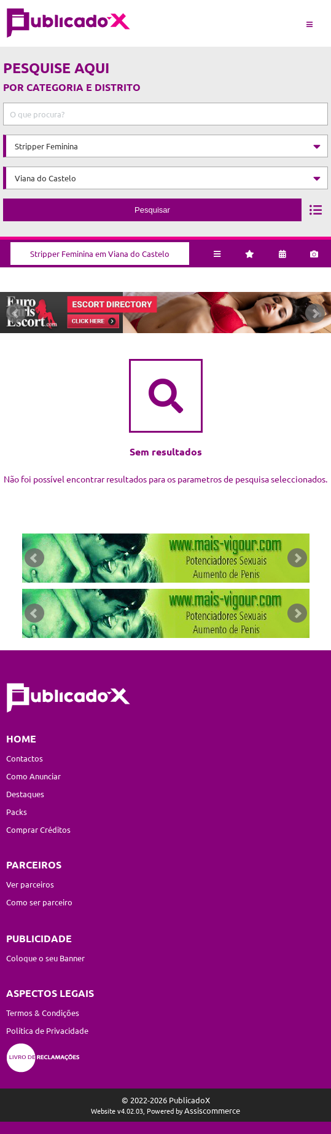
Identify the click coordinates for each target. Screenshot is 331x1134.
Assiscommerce (212, 1110)
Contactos (24, 758)
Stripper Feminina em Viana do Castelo (99, 253)
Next (315, 313)
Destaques (25, 794)
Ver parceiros (30, 884)
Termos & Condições (42, 1012)
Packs (16, 811)
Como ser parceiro (39, 902)
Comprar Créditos (38, 829)
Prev (16, 313)
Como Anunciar (33, 776)
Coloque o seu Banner (45, 958)
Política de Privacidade (47, 1030)
